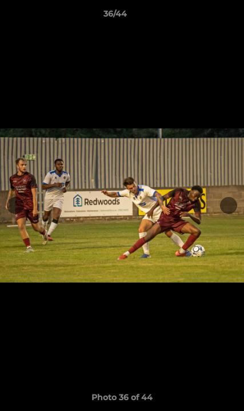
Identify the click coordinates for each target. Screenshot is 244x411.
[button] (203, 16)
